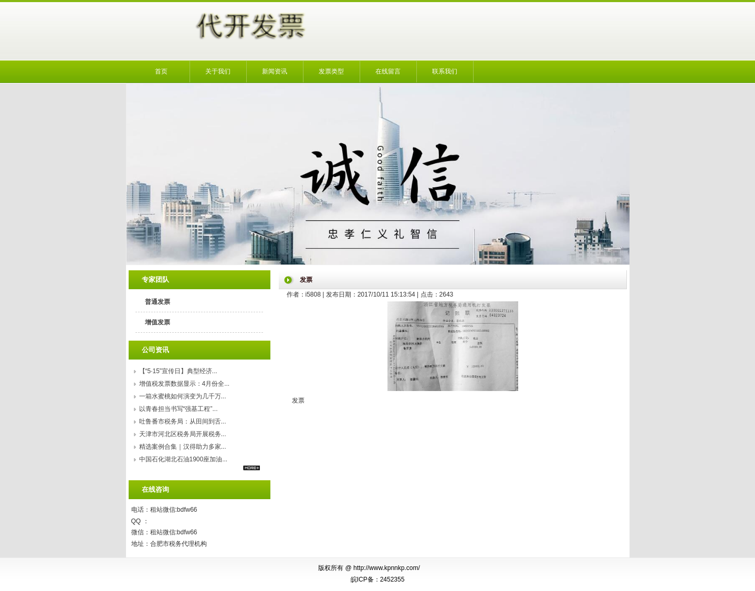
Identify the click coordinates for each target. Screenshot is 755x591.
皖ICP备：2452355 (378, 579)
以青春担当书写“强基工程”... (178, 409)
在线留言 (388, 71)
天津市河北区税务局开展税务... (182, 434)
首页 (161, 71)
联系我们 (444, 71)
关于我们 (217, 71)
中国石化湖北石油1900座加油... (183, 459)
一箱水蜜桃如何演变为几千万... (182, 396)
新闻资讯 (274, 71)
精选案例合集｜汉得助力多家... (182, 446)
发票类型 (331, 71)
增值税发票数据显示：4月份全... (184, 383)
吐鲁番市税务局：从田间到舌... (182, 421)
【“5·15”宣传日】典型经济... (178, 371)
